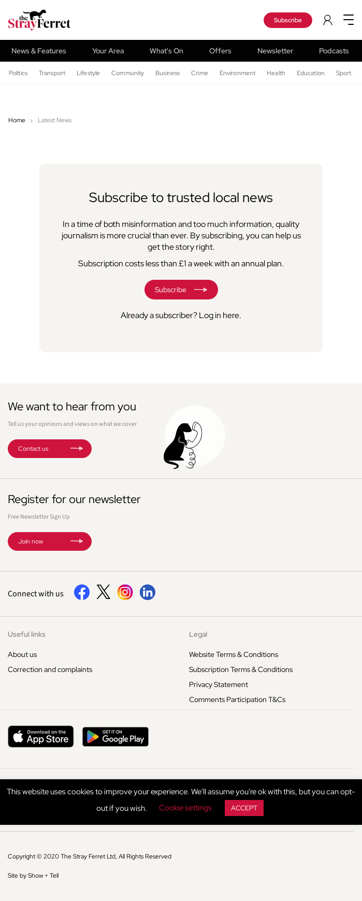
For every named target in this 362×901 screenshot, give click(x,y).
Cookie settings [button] (185, 808)
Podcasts (334, 50)
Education (311, 73)
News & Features (38, 50)
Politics (18, 73)
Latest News (54, 120)
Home (16, 120)
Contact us (33, 449)
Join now (30, 541)
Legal (198, 634)
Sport (344, 73)
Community (127, 73)
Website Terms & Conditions (233, 654)
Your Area (108, 50)
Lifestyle (88, 73)
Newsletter (275, 50)
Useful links (27, 634)
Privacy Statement (218, 684)
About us (22, 654)
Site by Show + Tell (33, 875)
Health (276, 73)
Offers (220, 50)
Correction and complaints (50, 669)
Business (167, 73)
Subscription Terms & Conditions (241, 669)
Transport (52, 73)
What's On (166, 50)
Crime (199, 73)
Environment (237, 73)
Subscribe (288, 20)
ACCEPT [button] (244, 808)
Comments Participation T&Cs (237, 699)
